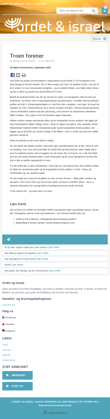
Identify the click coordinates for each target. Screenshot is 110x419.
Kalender (41, 4)
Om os (29, 4)
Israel (5, 344)
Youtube (8, 324)
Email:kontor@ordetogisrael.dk (55, 405)
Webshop (19, 4)
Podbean (8, 331)
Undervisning (8, 360)
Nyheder (6, 355)
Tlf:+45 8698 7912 (89, 402)
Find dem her (8, 305)
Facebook (9, 317)
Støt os (7, 4)
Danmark (6, 350)
